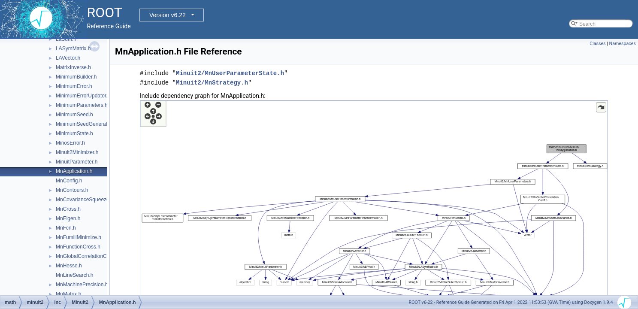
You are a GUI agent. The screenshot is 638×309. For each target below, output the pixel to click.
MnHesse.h (69, 266)
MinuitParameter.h (76, 162)
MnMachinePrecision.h (82, 285)
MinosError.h (70, 143)
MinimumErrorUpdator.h (83, 96)
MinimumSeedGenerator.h (86, 124)
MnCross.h (68, 209)
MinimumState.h (74, 133)
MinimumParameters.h (82, 105)
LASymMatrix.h (73, 48)
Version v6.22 (167, 15)
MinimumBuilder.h (76, 77)
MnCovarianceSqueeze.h (85, 200)
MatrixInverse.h (73, 67)
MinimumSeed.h (74, 115)
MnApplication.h (74, 171)
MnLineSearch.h (74, 275)
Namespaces (622, 43)
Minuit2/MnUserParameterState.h (230, 73)
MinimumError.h (74, 86)
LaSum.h (66, 39)
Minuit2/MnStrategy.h (212, 83)
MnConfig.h (69, 181)
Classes (597, 43)
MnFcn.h (66, 228)
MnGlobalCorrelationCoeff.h (88, 256)
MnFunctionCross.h (78, 247)
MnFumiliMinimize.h (78, 237)
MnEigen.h (68, 218)
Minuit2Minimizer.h (77, 152)
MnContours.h (72, 190)
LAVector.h (68, 58)
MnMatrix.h (68, 294)
